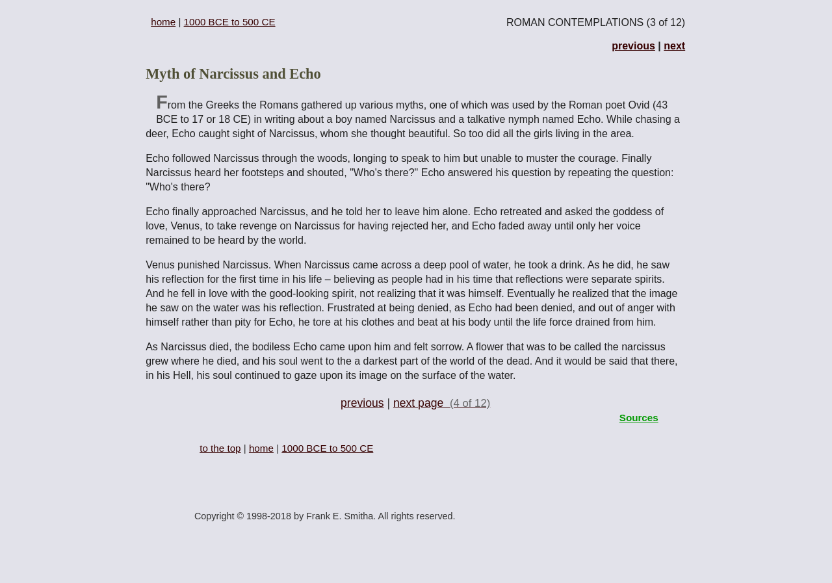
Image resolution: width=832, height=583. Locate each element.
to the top (220, 448)
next (674, 45)
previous (633, 45)
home (163, 21)
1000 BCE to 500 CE (230, 21)
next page (441, 402)
